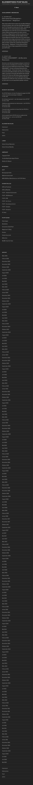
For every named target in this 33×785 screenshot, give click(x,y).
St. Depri (4, 212)
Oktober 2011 (5, 714)
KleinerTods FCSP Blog (15, 2)
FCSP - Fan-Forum (6, 201)
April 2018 (4, 507)
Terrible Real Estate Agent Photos (10, 158)
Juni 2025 (4, 278)
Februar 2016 (5, 575)
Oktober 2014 (5, 618)
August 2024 (5, 306)
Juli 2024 (4, 309)
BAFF (3, 170)
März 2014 (4, 635)
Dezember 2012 (6, 674)
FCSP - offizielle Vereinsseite (9, 192)
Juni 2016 (4, 564)
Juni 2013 (4, 657)
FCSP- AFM (5, 198)
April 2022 (4, 380)
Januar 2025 (5, 292)
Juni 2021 (4, 408)
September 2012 (6, 683)
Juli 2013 (4, 654)
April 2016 (4, 569)
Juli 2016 (4, 561)
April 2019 (4, 479)
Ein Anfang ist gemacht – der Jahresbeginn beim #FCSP (15, 99)
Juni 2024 (4, 312)
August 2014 (5, 623)
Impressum (5, 127)
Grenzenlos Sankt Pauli (7, 226)
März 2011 (4, 734)
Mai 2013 (4, 660)
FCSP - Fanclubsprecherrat (8, 204)
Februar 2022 (5, 386)
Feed (3, 132)
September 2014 (6, 620)
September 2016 (6, 555)
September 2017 (6, 527)
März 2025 (4, 287)
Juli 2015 (4, 592)
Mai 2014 (4, 629)
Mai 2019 (4, 476)
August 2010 (5, 753)
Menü (16, 7)
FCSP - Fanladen (6, 206)
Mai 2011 (4, 728)
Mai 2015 (4, 598)
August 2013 (5, 652)
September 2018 (6, 496)
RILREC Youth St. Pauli (7, 241)
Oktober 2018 (5, 493)
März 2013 (4, 666)
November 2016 (6, 550)
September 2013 (6, 649)
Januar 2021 (5, 422)
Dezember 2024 (6, 295)
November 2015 (6, 581)
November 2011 (6, 711)
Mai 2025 (4, 281)
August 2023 (5, 335)
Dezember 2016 (6, 547)
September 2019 (6, 468)
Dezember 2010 (6, 742)
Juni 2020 (4, 442)
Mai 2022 (4, 377)
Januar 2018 (5, 516)
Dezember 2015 (6, 578)
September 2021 (6, 400)
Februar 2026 (5, 258)
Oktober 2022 (5, 363)
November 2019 (6, 462)
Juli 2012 (4, 688)
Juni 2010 (4, 759)
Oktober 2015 (5, 584)
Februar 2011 (5, 736)
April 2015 (4, 601)
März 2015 (4, 603)
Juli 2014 (4, 626)
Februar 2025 (5, 289)
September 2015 (6, 587)
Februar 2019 (5, 485)
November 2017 (6, 521)
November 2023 (6, 326)
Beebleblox (5, 224)
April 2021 (4, 414)
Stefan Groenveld (6, 235)
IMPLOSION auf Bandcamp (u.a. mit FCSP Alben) (14, 178)
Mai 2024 (4, 315)
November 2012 (6, 677)
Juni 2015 (4, 595)
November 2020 (6, 428)
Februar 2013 (5, 669)
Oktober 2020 (5, 431)
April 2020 (4, 448)
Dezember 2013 (6, 640)
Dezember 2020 (6, 425)
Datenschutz (5, 130)
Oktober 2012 (5, 680)
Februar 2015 (5, 606)
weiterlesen (5, 51)
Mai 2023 (4, 343)
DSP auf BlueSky (6, 189)
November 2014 (6, 615)
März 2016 (4, 572)
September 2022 (6, 366)
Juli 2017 (4, 533)
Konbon (4, 232)
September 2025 (6, 270)
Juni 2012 (4, 691)
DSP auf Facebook (6, 187)
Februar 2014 (5, 637)
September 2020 (6, 434)
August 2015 (5, 589)
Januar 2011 (5, 739)
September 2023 (6, 332)
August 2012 (5, 686)
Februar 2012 (5, 702)
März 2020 (4, 451)
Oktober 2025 (5, 267)
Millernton (4, 238)
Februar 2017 (5, 544)
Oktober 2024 (5, 301)
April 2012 (4, 697)
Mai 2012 (4, 694)
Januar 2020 (5, 456)
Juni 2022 (4, 374)
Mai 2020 (4, 445)
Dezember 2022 (6, 357)
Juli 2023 (4, 337)
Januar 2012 (5, 705)
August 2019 (5, 470)
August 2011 (5, 720)
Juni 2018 (4, 502)
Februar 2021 (5, 420)
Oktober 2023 (5, 329)
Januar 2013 (5, 671)
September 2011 (6, 717)
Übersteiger (5, 221)
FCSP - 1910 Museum (7, 195)
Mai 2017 (4, 536)
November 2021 (6, 394)
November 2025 (6, 264)
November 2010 (6, 745)
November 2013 (6, 643)
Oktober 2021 (5, 397)
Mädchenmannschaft (7, 175)
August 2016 (5, 558)
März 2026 (4, 255)
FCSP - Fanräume (6, 209)
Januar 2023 (5, 354)
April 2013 (4, 663)
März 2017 (4, 541)
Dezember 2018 (6, 487)
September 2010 (6, 751)
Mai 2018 (4, 504)
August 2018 (5, 499)
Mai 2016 (4, 567)
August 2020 (5, 437)
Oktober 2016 (5, 553)
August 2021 (5, 403)
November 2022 (6, 360)
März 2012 (4, 700)
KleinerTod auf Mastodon (8, 144)
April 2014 (4, 632)
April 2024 (4, 318)
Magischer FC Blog (6, 229)
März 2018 (4, 510)
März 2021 (4, 417)
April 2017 (4, 538)
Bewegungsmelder (7, 172)
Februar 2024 (5, 323)
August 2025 (5, 272)
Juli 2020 (4, 439)
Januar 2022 (5, 388)
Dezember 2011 (6, 708)
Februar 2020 (5, 454)
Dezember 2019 (6, 459)
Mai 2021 (4, 411)
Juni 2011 (4, 725)
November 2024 (6, 298)
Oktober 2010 (5, 748)
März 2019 (4, 482)
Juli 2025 (4, 275)
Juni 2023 (4, 340)
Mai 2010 (4, 762)
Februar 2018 (5, 513)
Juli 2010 (4, 756)
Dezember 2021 (6, 391)
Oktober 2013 (5, 646)
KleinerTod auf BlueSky (8, 147)
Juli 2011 (4, 722)
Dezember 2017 (6, 519)
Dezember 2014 (6, 612)
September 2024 (6, 304)
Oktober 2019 (5, 465)
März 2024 (4, 321)
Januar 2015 (5, 609)
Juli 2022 (4, 371)
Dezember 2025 (6, 261)
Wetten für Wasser (7, 161)
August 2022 (5, 369)
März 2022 (4, 383)
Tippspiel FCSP (6, 155)
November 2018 (6, 490)
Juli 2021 (4, 405)
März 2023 (4, 349)
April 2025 (4, 284)
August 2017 (5, 530)
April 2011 (4, 731)
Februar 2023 (5, 352)
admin (3, 135)
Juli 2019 (4, 473)
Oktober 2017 (5, 524)
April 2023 (4, 346)
